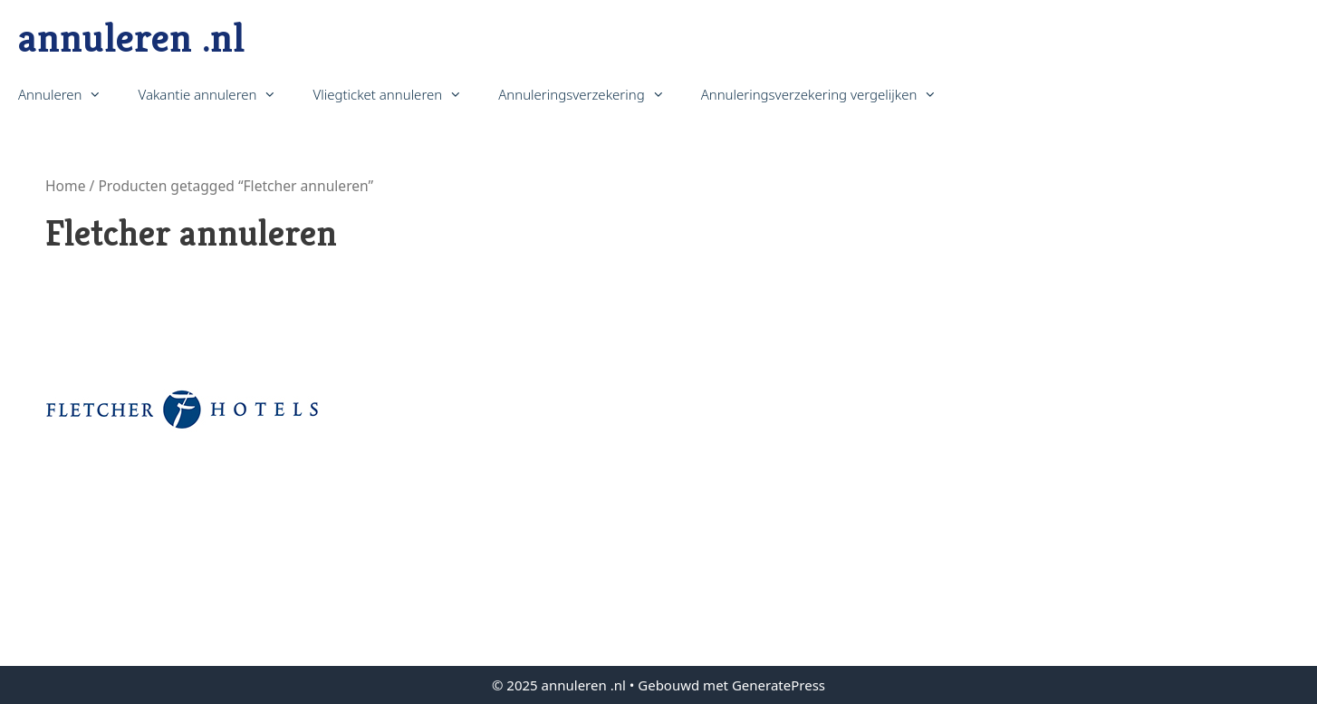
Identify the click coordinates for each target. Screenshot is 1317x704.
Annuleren (69, 94)
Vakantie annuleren (216, 94)
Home (65, 186)
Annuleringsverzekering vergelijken (828, 94)
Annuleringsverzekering (590, 94)
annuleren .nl (131, 37)
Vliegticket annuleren (396, 94)
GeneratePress (778, 685)
